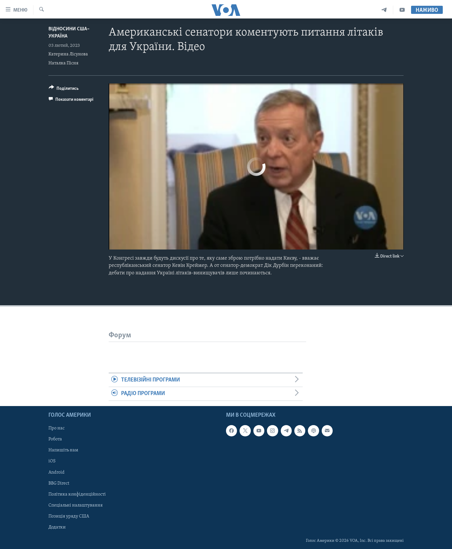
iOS (52, 461)
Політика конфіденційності (77, 494)
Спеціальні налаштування (75, 505)
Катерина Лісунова (68, 54)
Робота (55, 439)
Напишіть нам (63, 450)
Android (56, 472)
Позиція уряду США (68, 516)
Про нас (56, 428)
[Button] (64, 89)
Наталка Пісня (63, 63)
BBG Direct (58, 483)
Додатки (57, 527)
